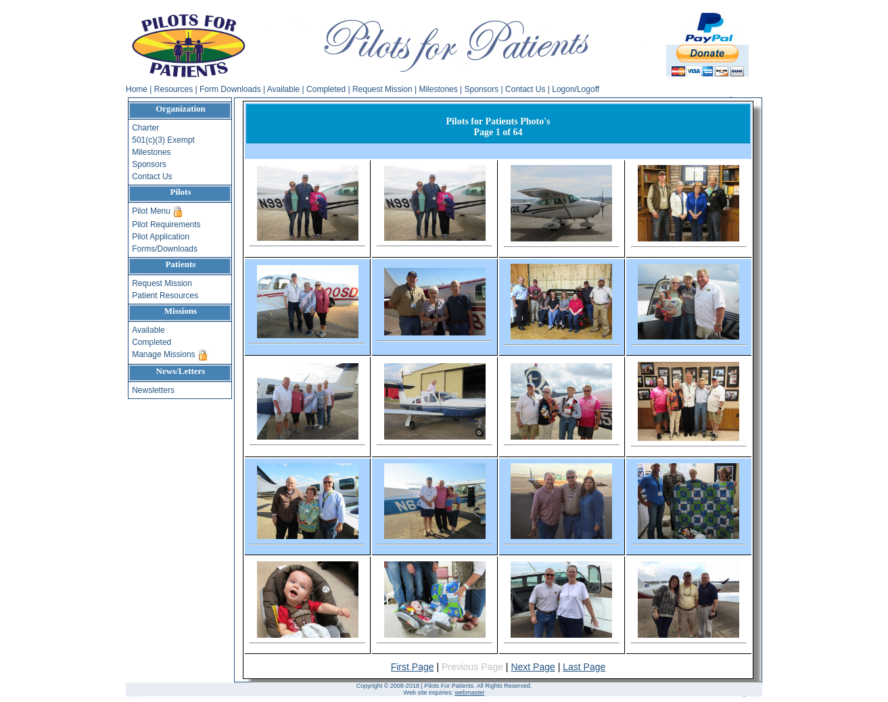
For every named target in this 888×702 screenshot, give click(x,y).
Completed (326, 89)
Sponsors (482, 89)
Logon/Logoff (575, 89)
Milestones (438, 89)
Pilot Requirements (166, 224)
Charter (145, 128)
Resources (173, 89)
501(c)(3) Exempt (163, 140)
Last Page (584, 666)
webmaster (469, 692)
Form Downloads (230, 89)
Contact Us (525, 89)
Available (283, 89)
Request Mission (382, 89)
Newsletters (153, 390)
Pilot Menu (152, 211)
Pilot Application (160, 236)
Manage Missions (164, 354)
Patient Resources (165, 295)
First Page (412, 666)
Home (136, 89)
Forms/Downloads (164, 249)
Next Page (533, 666)
